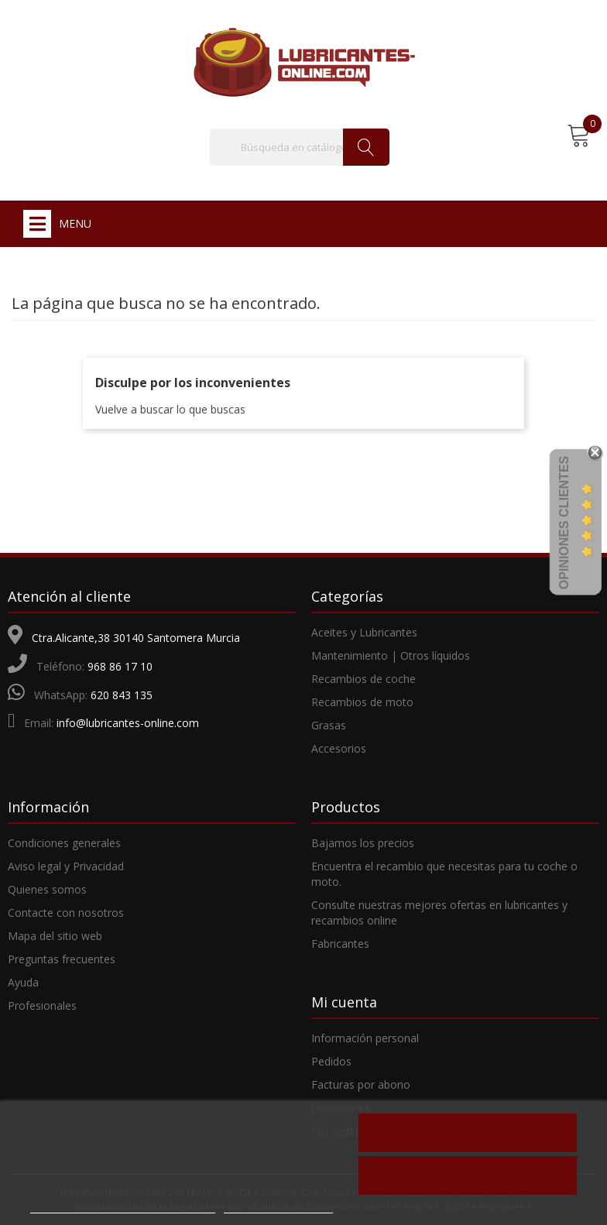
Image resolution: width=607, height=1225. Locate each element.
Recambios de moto (362, 702)
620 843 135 (122, 695)
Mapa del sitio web (55, 935)
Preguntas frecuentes (61, 959)
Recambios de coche (363, 678)
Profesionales (42, 1005)
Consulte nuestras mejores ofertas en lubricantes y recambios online (439, 912)
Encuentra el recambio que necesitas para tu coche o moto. (444, 874)
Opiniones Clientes (564, 521)
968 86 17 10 (120, 666)
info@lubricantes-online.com (128, 722)
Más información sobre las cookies (122, 1205)
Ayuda (23, 982)
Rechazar (467, 1133)
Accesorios (338, 748)
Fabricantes (340, 943)
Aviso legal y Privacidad (66, 866)
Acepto (467, 1175)
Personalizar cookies (278, 1205)
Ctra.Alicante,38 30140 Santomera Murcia (136, 637)
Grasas (328, 725)
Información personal (365, 1038)
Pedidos (331, 1061)
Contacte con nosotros (66, 912)
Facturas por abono (360, 1084)
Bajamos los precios (362, 843)
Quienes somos (47, 889)
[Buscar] (299, 147)
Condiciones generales (64, 843)
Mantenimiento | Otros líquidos (390, 655)
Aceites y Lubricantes (364, 632)
